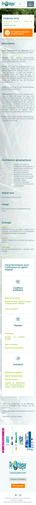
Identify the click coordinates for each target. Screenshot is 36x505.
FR (20, 4)
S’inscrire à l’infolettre (18, 479)
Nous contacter (18, 486)
